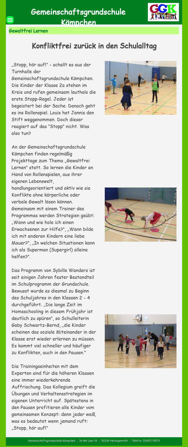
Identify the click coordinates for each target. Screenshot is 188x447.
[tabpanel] (94, 45)
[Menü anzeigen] (10, 20)
